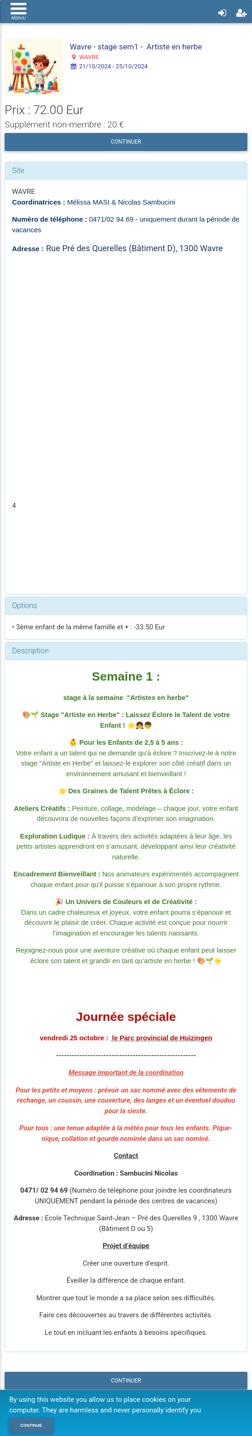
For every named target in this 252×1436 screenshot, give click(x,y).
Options (24, 605)
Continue (31, 1425)
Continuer (126, 142)
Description (30, 650)
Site (18, 170)
